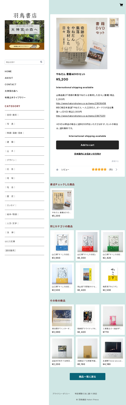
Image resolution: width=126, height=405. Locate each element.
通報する (115, 161)
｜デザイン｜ (11, 160)
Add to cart (87, 144)
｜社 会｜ (10, 187)
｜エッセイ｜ (11, 205)
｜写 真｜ (10, 124)
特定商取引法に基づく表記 (86, 394)
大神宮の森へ (11, 91)
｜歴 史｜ (10, 196)
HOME (8, 71)
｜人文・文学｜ (12, 223)
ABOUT (9, 78)
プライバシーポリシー (61, 394)
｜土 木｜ (10, 151)
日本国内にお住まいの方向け (87, 154)
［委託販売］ (10, 250)
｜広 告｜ (10, 169)
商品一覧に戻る (87, 376)
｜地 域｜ (10, 178)
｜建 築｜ (10, 142)
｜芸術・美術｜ (12, 115)
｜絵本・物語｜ (12, 214)
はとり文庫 (10, 241)
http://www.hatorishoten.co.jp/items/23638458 (81, 103)
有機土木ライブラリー (15, 97)
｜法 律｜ (10, 232)
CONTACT (10, 84)
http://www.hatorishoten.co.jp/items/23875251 (80, 116)
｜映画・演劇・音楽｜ (15, 133)
